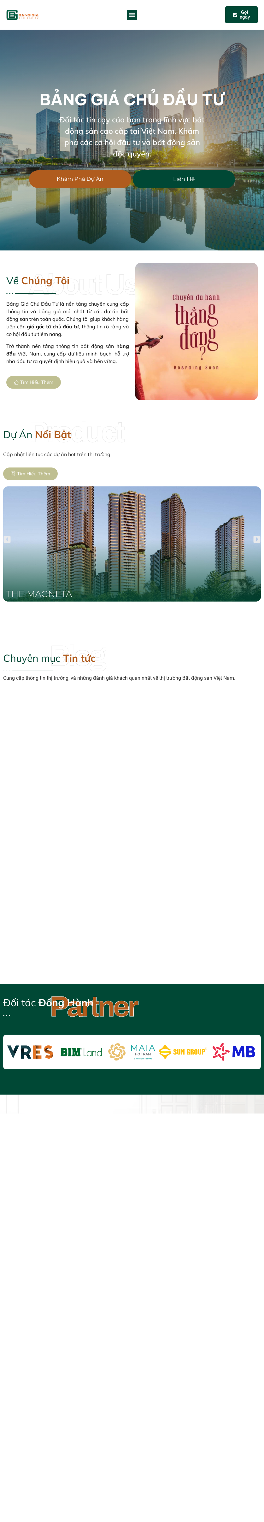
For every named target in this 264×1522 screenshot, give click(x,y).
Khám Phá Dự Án (80, 179)
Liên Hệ (184, 179)
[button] (132, 15)
